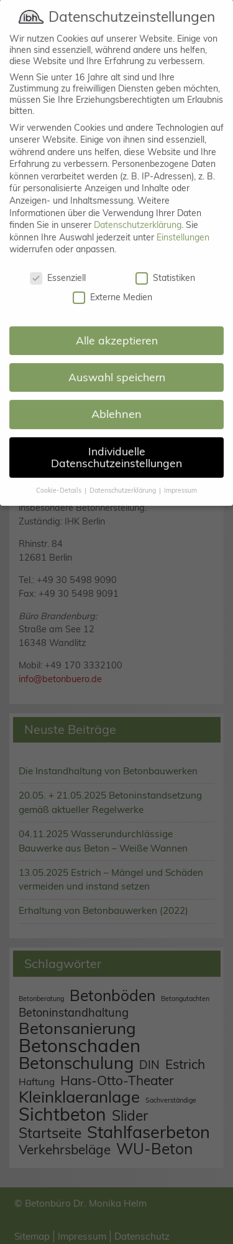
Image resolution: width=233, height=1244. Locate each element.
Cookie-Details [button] (59, 476)
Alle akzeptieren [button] (117, 326)
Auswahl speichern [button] (116, 363)
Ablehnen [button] (116, 400)
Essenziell (58, 264)
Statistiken (165, 264)
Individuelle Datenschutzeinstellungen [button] (116, 443)
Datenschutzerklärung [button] (123, 476)
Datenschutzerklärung (137, 211)
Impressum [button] (180, 476)
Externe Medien (112, 282)
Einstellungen (183, 223)
